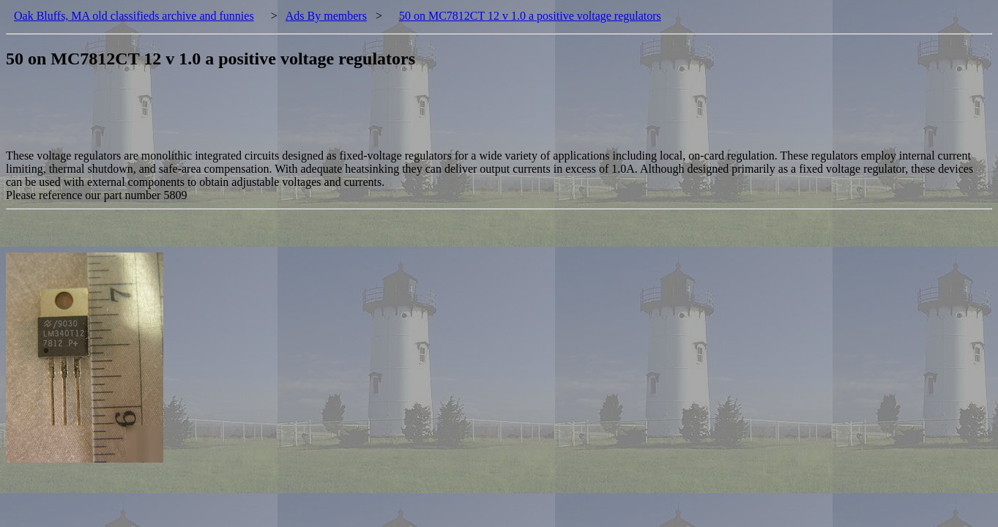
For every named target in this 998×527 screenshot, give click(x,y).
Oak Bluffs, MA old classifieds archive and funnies (134, 16)
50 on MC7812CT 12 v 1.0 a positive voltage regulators (530, 16)
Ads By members (326, 16)
